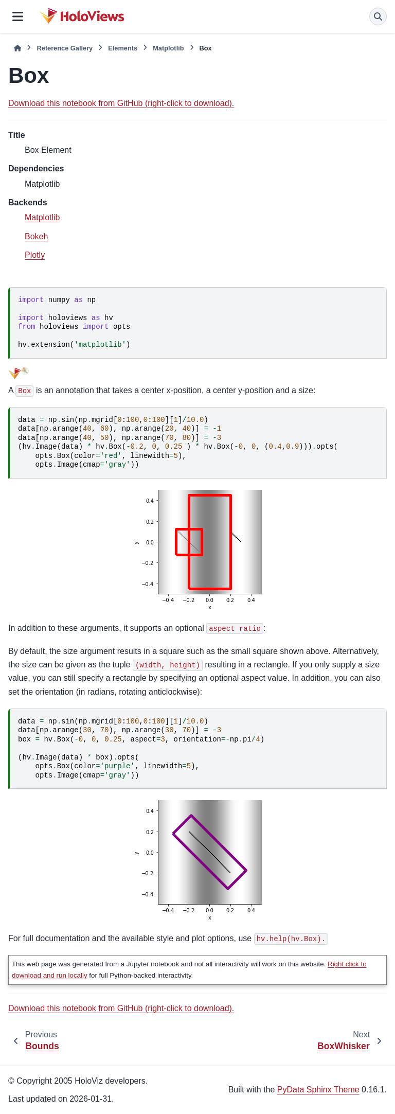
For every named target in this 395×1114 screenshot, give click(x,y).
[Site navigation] (17, 16)
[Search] (378, 16)
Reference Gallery (65, 48)
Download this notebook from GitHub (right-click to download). (121, 103)
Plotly (35, 255)
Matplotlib (168, 48)
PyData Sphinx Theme (318, 1089)
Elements (122, 48)
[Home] (17, 48)
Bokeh (36, 236)
